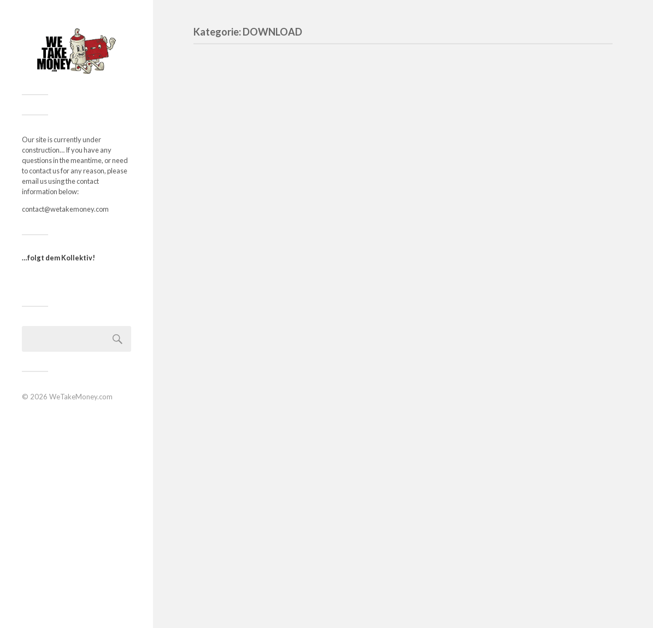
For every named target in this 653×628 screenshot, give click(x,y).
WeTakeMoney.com (81, 396)
